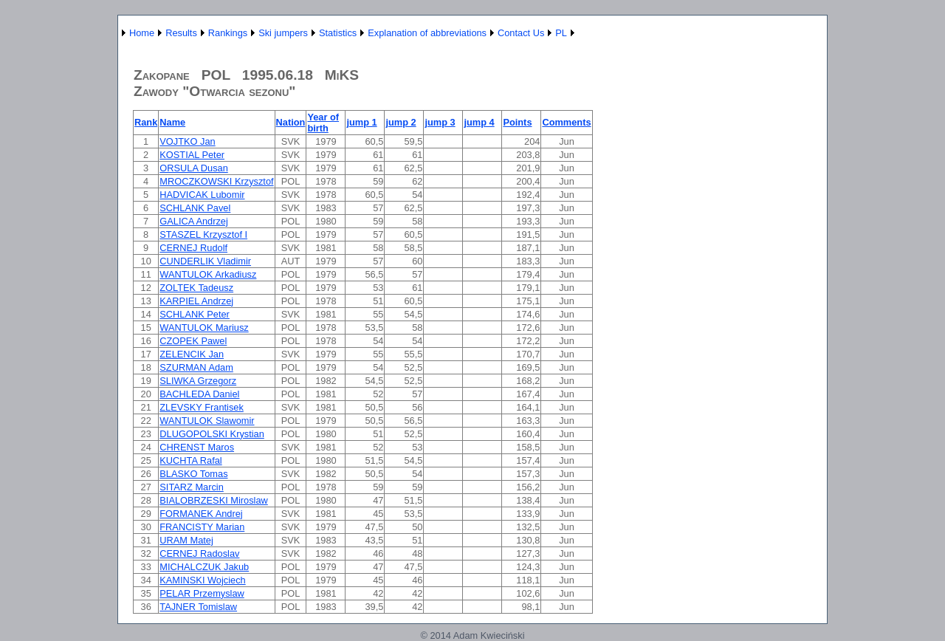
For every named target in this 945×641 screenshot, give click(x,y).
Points (517, 122)
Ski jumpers (283, 32)
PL (561, 32)
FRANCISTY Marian (201, 526)
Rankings (227, 32)
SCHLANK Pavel (194, 207)
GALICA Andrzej (193, 221)
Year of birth (323, 123)
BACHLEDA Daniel (199, 394)
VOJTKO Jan (187, 141)
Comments (566, 122)
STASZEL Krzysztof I (203, 234)
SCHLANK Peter (194, 314)
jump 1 (361, 122)
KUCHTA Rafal (190, 460)
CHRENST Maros (196, 447)
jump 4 (479, 122)
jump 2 (400, 122)
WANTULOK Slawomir (206, 420)
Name (172, 122)
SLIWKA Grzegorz (197, 380)
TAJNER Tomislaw (198, 606)
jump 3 (440, 122)
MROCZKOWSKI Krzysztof (216, 181)
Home (141, 32)
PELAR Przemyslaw (201, 593)
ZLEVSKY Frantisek (201, 407)
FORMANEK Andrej (200, 513)
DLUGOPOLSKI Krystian (211, 433)
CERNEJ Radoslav (199, 553)
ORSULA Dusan (193, 168)
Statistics (338, 32)
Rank (145, 122)
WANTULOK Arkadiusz (207, 274)
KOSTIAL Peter (191, 154)
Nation (291, 122)
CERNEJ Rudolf (193, 247)
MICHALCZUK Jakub (204, 566)
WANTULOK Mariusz (203, 327)
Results (181, 32)
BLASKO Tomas (193, 473)
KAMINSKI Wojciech (202, 580)
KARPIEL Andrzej (196, 300)
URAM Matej (186, 540)
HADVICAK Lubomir (201, 194)
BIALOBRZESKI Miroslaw (213, 500)
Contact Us (521, 32)
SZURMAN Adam (196, 367)
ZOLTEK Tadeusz (196, 287)
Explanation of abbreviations (427, 32)
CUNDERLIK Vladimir (205, 261)
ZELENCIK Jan (191, 354)
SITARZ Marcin (191, 487)
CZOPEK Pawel (193, 340)
